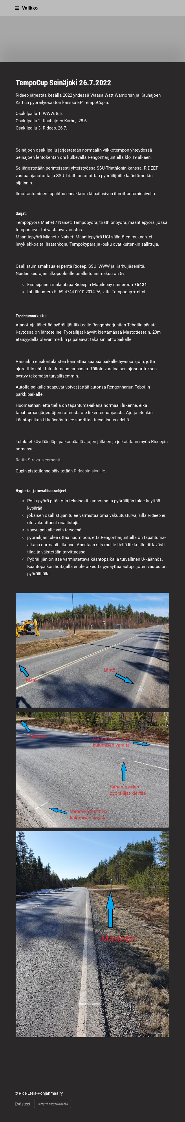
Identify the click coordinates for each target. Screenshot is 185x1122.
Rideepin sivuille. (90, 471)
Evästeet (22, 1104)
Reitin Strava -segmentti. (39, 460)
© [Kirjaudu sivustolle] (17, 1093)
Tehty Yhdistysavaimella (52, 1103)
